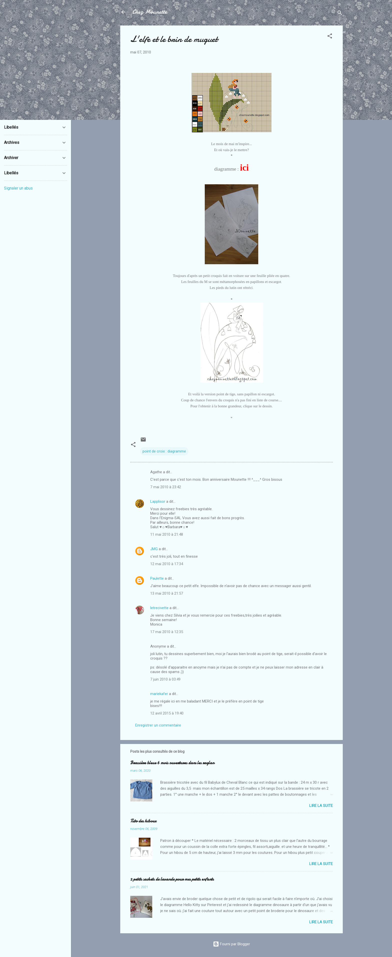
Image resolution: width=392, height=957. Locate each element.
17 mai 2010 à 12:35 (166, 632)
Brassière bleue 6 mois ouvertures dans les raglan (172, 763)
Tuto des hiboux (143, 821)
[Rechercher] (340, 13)
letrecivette (159, 608)
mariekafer (159, 694)
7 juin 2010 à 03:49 (165, 679)
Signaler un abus (18, 188)
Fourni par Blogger (231, 944)
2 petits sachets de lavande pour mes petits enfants (172, 879)
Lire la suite (321, 805)
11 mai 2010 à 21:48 (166, 534)
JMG (154, 549)
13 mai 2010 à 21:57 (166, 593)
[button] (330, 37)
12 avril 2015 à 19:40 (167, 713)
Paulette (157, 578)
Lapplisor (157, 501)
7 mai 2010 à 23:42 (165, 487)
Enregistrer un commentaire (158, 725)
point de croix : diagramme (164, 451)
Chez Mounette (149, 12)
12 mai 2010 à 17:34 (166, 564)
